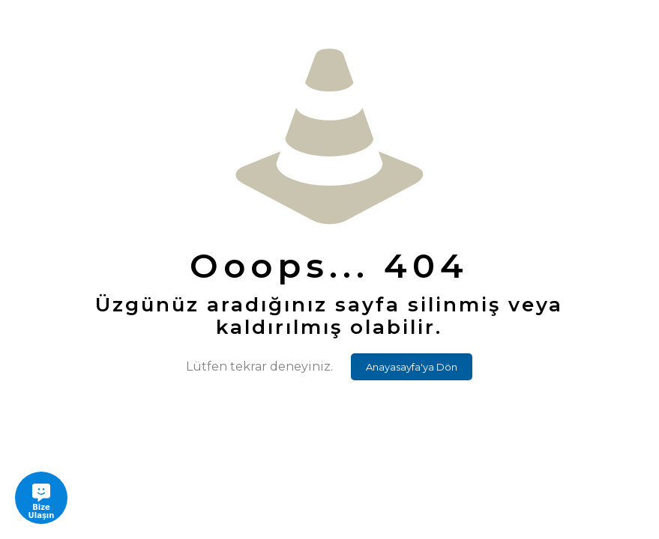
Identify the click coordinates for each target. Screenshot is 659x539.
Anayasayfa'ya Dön (411, 367)
